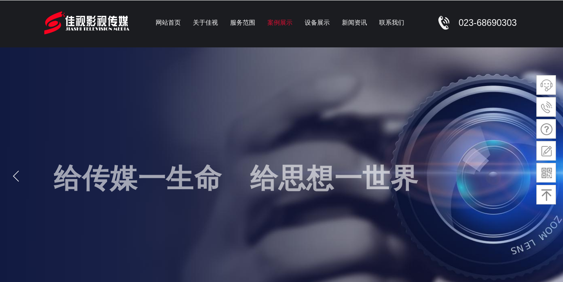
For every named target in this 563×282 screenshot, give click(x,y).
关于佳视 (205, 22)
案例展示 (279, 22)
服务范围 (242, 22)
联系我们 (391, 22)
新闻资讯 (354, 22)
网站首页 (168, 22)
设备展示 (317, 22)
